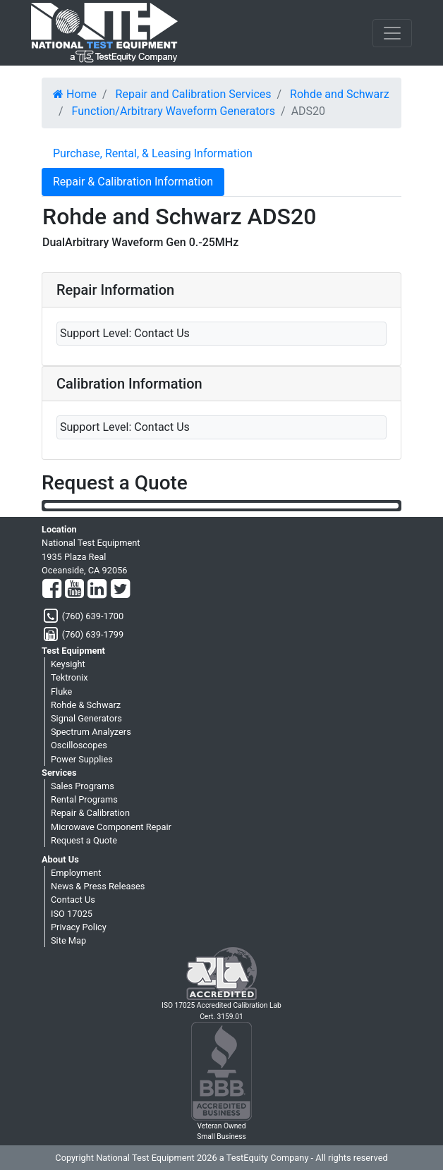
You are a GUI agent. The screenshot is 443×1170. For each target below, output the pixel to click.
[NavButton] (392, 33)
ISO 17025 (71, 913)
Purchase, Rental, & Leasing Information (153, 153)
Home (75, 94)
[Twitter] (120, 589)
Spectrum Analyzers (91, 731)
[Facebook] (52, 589)
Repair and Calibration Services (194, 94)
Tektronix (69, 677)
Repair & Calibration (90, 813)
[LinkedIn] (97, 589)
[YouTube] (74, 589)
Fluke (61, 691)
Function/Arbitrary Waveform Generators (173, 111)
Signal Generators (86, 718)
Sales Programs (82, 786)
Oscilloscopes (79, 745)
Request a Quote (84, 840)
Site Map (68, 940)
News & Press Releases (98, 886)
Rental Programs (84, 799)
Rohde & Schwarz (86, 705)
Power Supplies (82, 759)
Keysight (68, 664)
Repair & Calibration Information (133, 181)
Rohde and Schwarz (339, 94)
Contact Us (73, 899)
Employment (76, 872)
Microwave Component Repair (111, 827)
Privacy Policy (79, 927)
